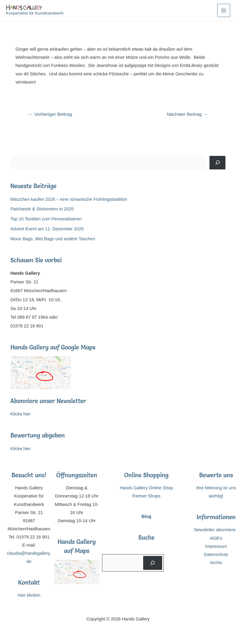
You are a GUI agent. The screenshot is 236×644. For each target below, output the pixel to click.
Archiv (216, 562)
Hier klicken (28, 595)
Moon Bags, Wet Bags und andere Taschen (53, 238)
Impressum (216, 546)
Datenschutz (216, 554)
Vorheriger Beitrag (50, 114)
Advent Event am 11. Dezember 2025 (47, 228)
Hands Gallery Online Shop (146, 487)
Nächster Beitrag (187, 114)
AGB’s (216, 538)
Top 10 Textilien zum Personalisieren (46, 218)
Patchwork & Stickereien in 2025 (42, 209)
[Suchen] (217, 162)
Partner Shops (146, 496)
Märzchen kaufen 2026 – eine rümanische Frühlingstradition (69, 199)
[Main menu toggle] (223, 10)
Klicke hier (21, 414)
